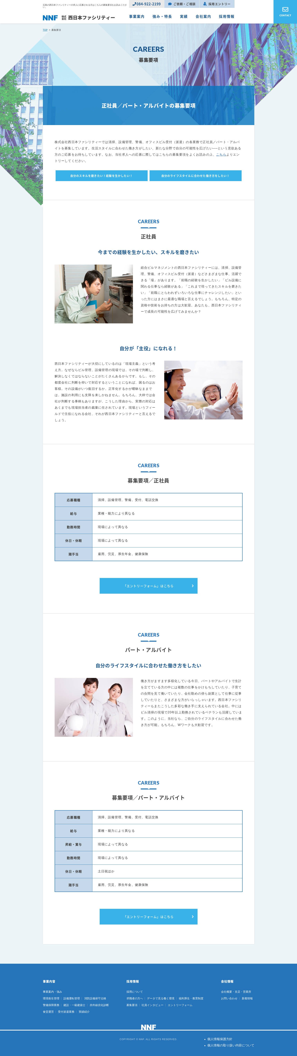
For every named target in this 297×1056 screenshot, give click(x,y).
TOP (45, 30)
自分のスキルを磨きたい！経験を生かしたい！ (101, 176)
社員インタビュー (152, 1005)
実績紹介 (84, 1011)
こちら (221, 154)
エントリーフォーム (180, 1005)
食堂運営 (48, 1011)
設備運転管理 (71, 998)
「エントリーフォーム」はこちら (148, 585)
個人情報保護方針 (219, 1039)
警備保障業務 (51, 1005)
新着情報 (247, 998)
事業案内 (137, 16)
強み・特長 (162, 16)
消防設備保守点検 (95, 998)
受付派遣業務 (66, 1011)
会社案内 (203, 16)
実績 (184, 16)
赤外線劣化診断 (99, 1005)
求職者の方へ (134, 998)
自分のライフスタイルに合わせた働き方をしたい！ (195, 176)
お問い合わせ (229, 998)
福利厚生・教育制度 (191, 998)
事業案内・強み (52, 991)
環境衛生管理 (51, 998)
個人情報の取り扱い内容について (230, 1045)
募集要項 (131, 1005)
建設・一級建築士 (74, 1005)
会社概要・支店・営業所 (236, 991)
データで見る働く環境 (160, 998)
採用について (134, 991)
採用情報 (227, 16)
